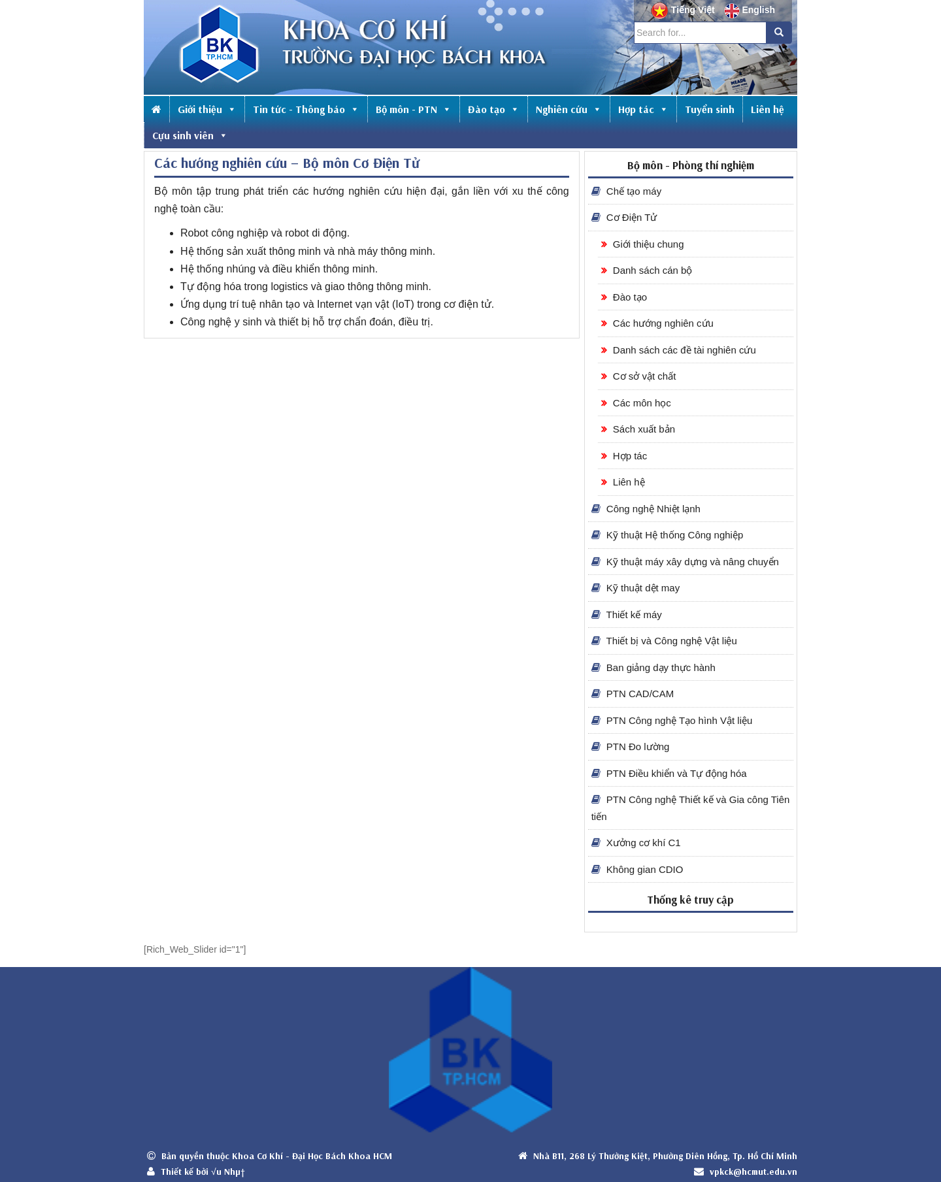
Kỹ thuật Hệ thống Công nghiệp (667, 534)
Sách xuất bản (638, 429)
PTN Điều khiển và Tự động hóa (669, 773)
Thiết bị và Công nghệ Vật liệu (664, 640)
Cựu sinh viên (190, 135)
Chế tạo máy (626, 191)
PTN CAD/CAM (632, 693)
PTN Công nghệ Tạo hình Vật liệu (672, 720)
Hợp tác (643, 109)
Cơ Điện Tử (624, 217)
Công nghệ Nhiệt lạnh (646, 508)
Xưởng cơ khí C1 (636, 842)
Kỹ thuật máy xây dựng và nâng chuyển (685, 561)
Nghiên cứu (569, 109)
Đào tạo (494, 109)
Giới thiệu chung (642, 244)
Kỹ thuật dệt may (635, 587)
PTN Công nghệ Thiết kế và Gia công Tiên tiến (690, 808)
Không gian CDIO (637, 869)
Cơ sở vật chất (638, 376)
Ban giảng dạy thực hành (653, 667)
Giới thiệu (207, 109)
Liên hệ (767, 109)
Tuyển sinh (710, 109)
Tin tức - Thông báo (306, 109)
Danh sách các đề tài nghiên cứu (678, 349)
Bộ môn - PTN (414, 109)
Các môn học (636, 402)
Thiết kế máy (626, 614)
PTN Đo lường (630, 746)
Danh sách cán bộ (647, 270)
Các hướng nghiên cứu (657, 323)
